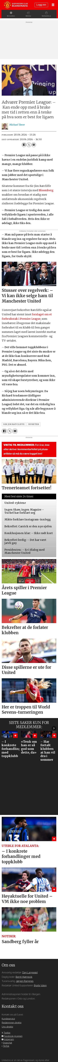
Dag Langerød (30, 972)
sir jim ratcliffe (13, 424)
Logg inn (41, 5)
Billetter (28, 16)
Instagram (9, 1039)
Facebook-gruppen (13, 1036)
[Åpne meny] (53, 5)
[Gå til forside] (16, 5)
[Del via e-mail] (33, 145)
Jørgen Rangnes (24, 981)
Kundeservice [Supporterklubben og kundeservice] (8, 1019)
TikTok (6, 1046)
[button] (54, 728)
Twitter (7, 1033)
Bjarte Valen (40, 985)
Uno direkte (7, 1027)
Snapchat (7, 1043)
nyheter (33, 424)
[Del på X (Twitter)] (29, 145)
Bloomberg (46, 190)
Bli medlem (9, 16)
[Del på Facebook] (24, 145)
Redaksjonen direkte (11, 1023)
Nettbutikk (47, 16)
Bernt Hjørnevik (24, 977)
